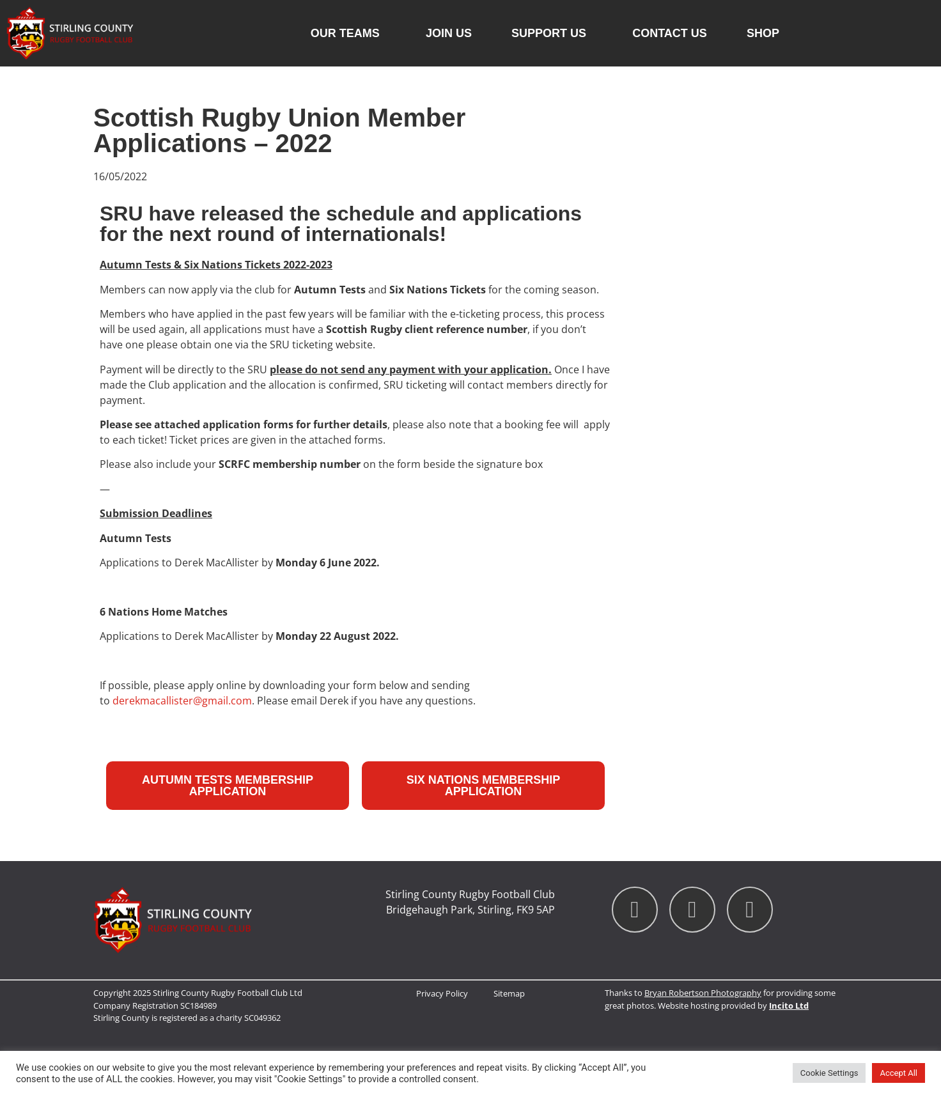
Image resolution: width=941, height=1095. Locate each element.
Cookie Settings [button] (829, 1073)
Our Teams (348, 33)
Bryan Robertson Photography (702, 992)
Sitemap (509, 993)
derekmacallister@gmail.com (182, 701)
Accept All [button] (898, 1073)
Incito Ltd (789, 1005)
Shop (763, 33)
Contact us (669, 33)
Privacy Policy (442, 993)
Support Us (552, 33)
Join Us (449, 33)
